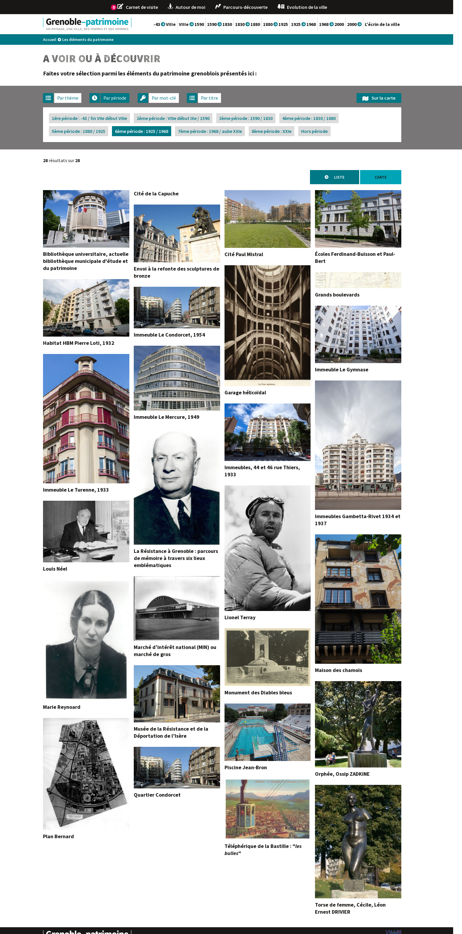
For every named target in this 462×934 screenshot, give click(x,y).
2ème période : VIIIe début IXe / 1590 (182, 118)
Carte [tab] (389, 177)
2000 (363, 24)
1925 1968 (312, 24)
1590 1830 (228, 24)
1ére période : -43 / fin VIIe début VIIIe (98, 118)
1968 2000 (340, 24)
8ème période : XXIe (280, 131)
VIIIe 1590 (200, 24)
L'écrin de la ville (391, 24)
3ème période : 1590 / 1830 (254, 118)
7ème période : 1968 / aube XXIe (219, 131)
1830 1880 (256, 24)
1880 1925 (284, 24)
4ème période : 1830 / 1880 (317, 118)
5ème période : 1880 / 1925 (87, 131)
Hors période (323, 131)
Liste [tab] (348, 177)
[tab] (71, 98)
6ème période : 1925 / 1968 (150, 131)
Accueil (58, 39)
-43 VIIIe (173, 24)
